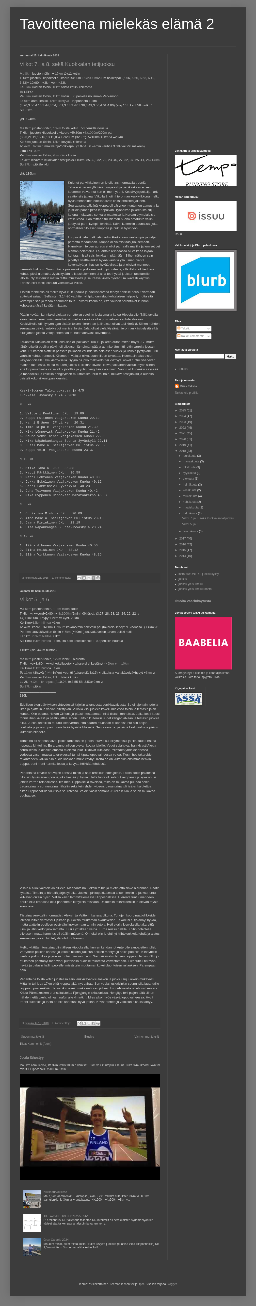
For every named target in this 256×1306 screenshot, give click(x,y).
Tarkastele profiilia (186, 392)
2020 (183, 439)
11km (57, 609)
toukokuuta (190, 496)
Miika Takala (188, 386)
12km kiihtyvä (59, 101)
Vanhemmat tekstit (147, 1036)
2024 (183, 416)
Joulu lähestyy (32, 1058)
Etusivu (89, 1036)
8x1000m (91, 132)
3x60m (60, 627)
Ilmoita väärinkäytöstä (193, 601)
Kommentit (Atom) (39, 1043)
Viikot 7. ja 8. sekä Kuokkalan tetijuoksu (67, 64)
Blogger (172, 1284)
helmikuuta (190, 513)
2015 (183, 550)
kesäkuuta (190, 490)
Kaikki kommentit (190, 336)
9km (55, 155)
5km (67, 632)
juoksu (182, 579)
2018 (183, 451)
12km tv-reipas (42, 682)
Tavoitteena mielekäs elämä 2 (117, 24)
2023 (183, 422)
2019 (183, 445)
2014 (183, 556)
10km (56, 87)
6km (28, 87)
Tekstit (183, 328)
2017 (183, 538)
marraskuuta (191, 461)
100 (96, 641)
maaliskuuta (191, 507)
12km (56, 142)
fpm (141, 1284)
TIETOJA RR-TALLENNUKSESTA (66, 1216)
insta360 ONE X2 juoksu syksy (198, 574)
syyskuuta (190, 473)
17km (56, 677)
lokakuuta (189, 467)
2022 (183, 427)
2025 (183, 410)
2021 (183, 433)
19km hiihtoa (41, 641)
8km (28, 73)
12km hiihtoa (41, 622)
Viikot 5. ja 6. (35, 599)
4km (27, 160)
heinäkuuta (190, 484)
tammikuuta (191, 531)
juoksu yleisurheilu (190, 584)
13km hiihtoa (42, 636)
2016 (183, 544)
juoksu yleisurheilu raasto (195, 589)
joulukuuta (190, 455)
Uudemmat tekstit (32, 1036)
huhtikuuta (190, 502)
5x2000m (90, 78)
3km (149, 672)
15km (59, 73)
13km (57, 128)
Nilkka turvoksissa (55, 1192)
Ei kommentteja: (62, 577)
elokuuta (189, 478)
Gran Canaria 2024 (56, 1239)
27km (28, 164)
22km (28, 110)
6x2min (38, 146)
